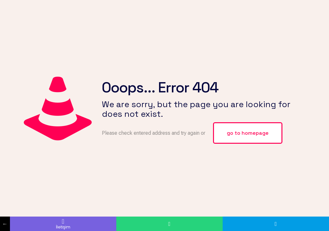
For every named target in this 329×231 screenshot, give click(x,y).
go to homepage (248, 133)
